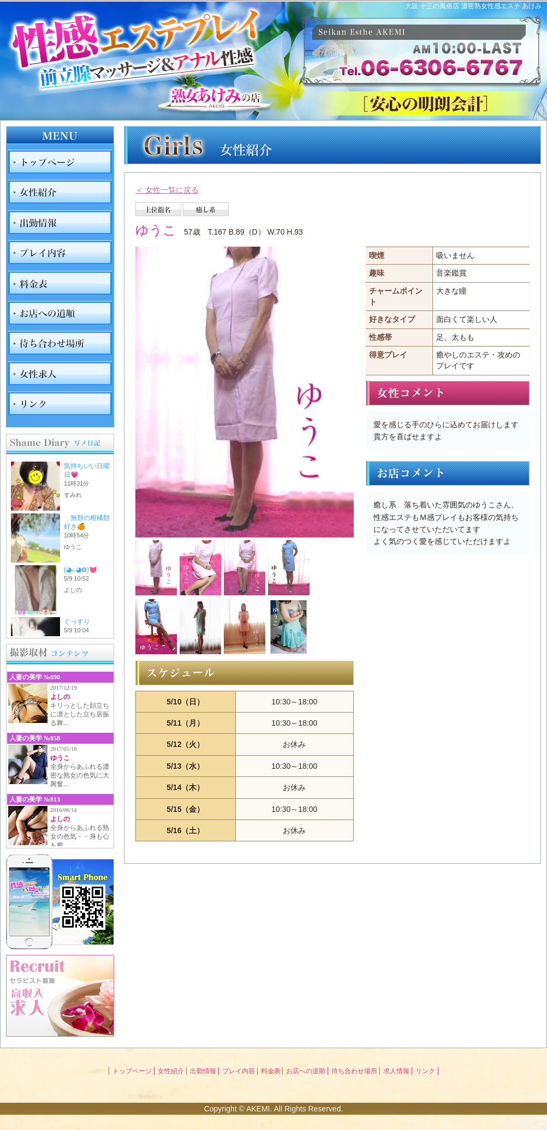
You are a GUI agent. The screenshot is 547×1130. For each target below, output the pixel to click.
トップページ (132, 1071)
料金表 (271, 1071)
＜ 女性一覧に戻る (167, 190)
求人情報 (396, 1071)
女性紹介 (171, 1071)
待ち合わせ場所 (354, 1071)
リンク (425, 1071)
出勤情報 (203, 1071)
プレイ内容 (238, 1071)
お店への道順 (305, 1071)
